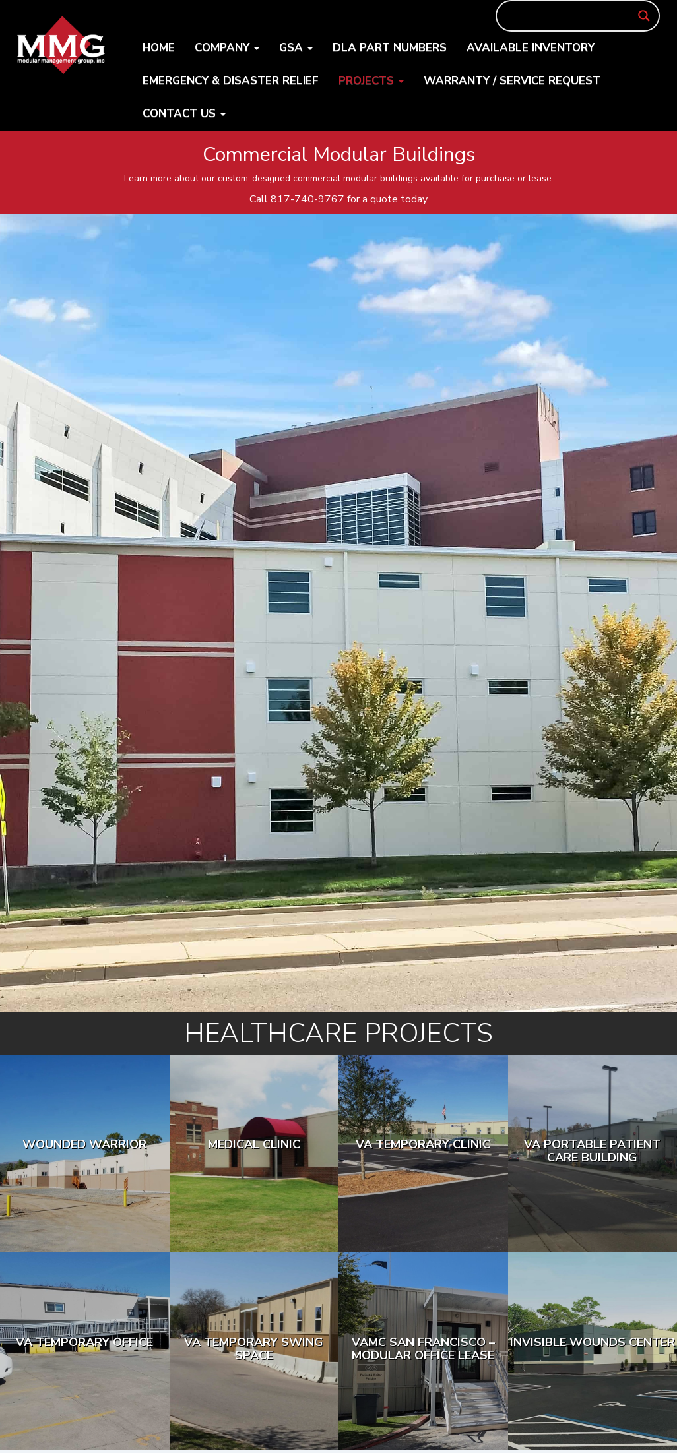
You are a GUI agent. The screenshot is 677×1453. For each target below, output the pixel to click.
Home (159, 47)
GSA (296, 47)
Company (227, 47)
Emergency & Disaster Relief (231, 80)
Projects (371, 80)
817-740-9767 (307, 199)
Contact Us (184, 113)
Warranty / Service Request (512, 80)
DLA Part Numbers (390, 47)
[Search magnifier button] (644, 16)
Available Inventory (531, 47)
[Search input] (571, 16)
